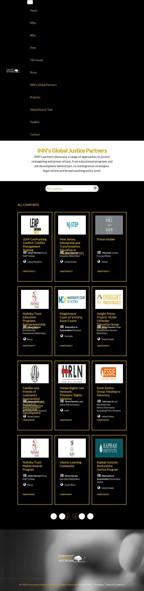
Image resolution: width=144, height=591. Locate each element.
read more (29, 271)
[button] (43, 60)
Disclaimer (99, 584)
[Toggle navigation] (30, 2)
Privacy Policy (86, 584)
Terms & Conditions (115, 584)
